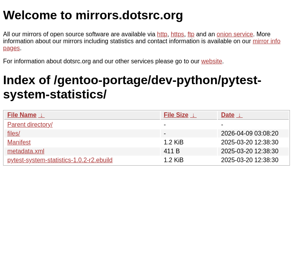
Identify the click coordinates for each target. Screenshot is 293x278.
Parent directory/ (29, 124)
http (162, 34)
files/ (13, 133)
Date (227, 115)
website (211, 61)
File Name (22, 115)
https (177, 34)
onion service (235, 34)
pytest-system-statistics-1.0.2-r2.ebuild (60, 160)
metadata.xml (25, 151)
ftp (190, 34)
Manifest (18, 142)
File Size (176, 115)
